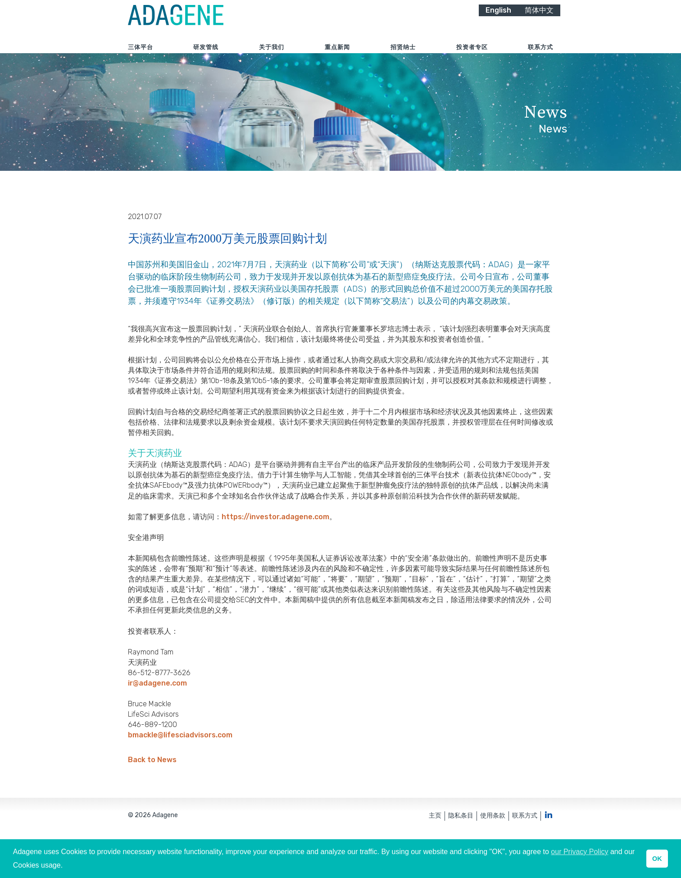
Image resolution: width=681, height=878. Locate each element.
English (498, 21)
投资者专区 (472, 58)
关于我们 (271, 58)
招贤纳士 (403, 58)
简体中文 (539, 21)
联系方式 (540, 58)
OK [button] (657, 858)
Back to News (152, 795)
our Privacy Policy (579, 851)
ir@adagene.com (157, 718)
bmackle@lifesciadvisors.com (180, 770)
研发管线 (205, 58)
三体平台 (140, 58)
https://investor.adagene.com (275, 552)
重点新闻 (337, 58)
